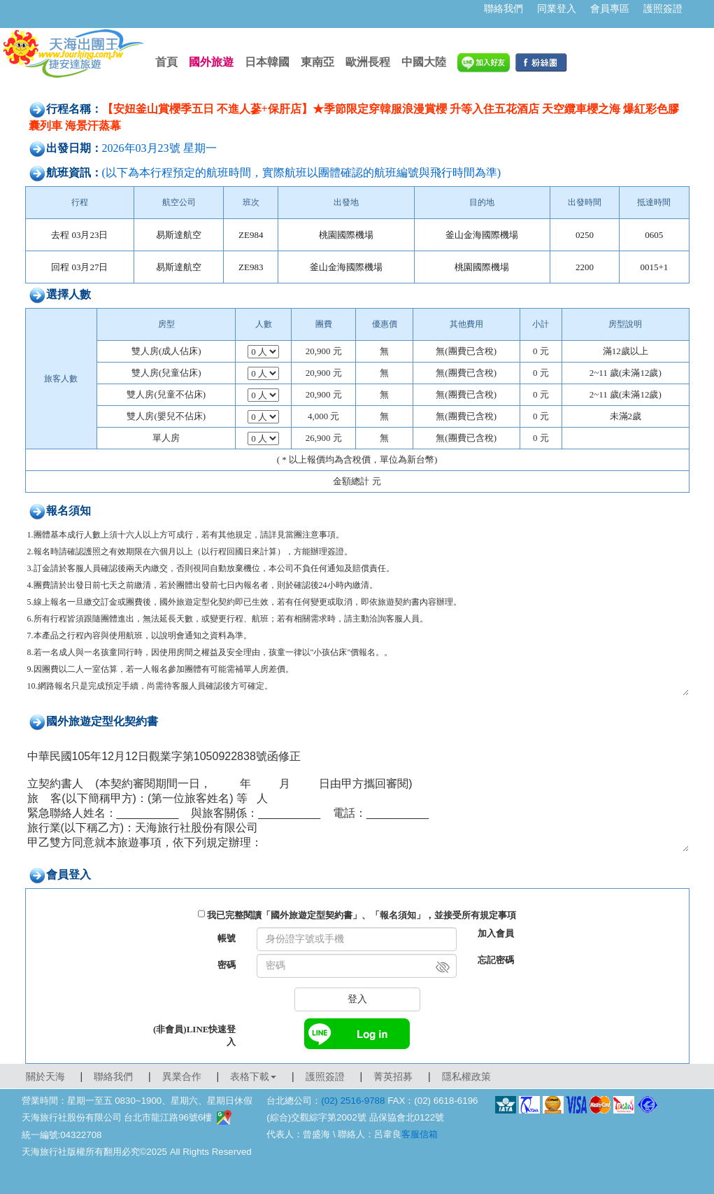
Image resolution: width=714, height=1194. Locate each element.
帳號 (226, 938)
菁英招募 (393, 1076)
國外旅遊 (211, 62)
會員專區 (609, 8)
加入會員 (496, 933)
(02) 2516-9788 (353, 1100)
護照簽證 (663, 8)
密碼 (226, 965)
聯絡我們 (503, 8)
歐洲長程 (367, 62)
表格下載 (253, 1076)
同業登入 (556, 8)
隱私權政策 (466, 1076)
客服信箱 (419, 1134)
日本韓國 (267, 62)
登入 (357, 999)
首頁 (166, 62)
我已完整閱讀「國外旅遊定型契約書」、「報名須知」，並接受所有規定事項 (361, 915)
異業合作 (181, 1076)
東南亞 (317, 62)
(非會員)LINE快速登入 (194, 1035)
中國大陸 (423, 62)
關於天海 (45, 1076)
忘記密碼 (496, 960)
